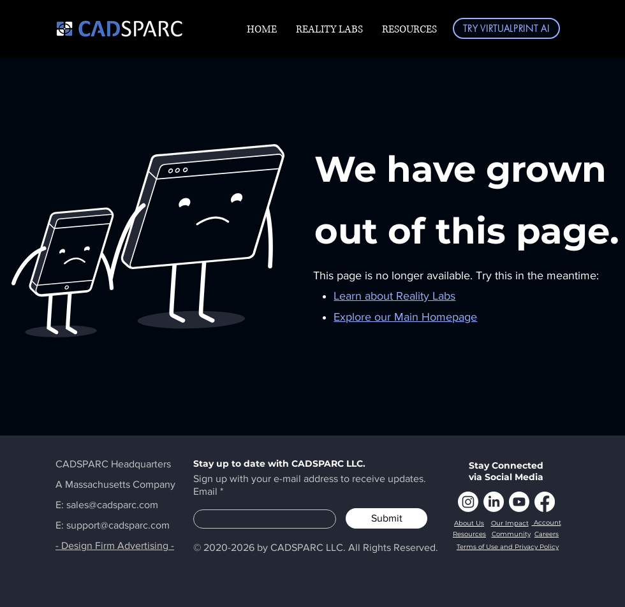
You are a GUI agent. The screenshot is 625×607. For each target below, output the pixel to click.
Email (205, 491)
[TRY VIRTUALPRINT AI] (506, 28)
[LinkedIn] (493, 502)
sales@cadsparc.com (112, 504)
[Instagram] (468, 502)
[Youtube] (519, 502)
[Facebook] (544, 502)
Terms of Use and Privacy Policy (508, 547)
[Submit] (386, 518)
